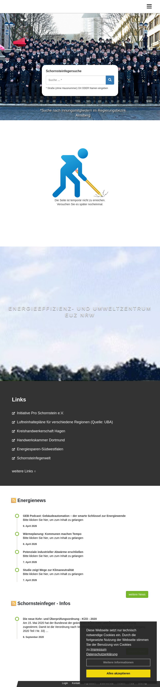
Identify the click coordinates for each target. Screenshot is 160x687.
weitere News (137, 594)
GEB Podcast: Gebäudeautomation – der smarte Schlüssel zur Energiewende (75, 515)
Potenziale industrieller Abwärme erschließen (53, 552)
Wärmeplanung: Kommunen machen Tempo (52, 533)
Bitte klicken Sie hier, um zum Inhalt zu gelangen (53, 519)
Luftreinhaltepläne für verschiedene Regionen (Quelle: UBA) (62, 422)
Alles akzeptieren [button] (118, 673)
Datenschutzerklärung (102, 654)
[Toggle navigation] (149, 6)
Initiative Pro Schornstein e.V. (38, 413)
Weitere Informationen (118, 662)
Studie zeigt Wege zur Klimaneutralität (48, 570)
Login (65, 683)
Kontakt (76, 683)
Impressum (98, 649)
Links (19, 400)
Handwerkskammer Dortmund (38, 440)
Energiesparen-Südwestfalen (37, 449)
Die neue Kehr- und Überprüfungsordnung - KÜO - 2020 (60, 618)
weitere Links (24, 471)
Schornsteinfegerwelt (31, 458)
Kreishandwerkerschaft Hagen (38, 431)
